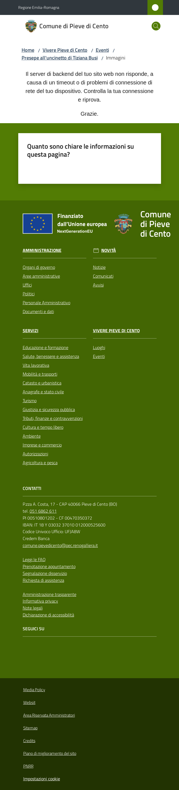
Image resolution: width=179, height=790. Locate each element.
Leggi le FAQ (34, 559)
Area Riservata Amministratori (49, 715)
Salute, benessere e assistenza (51, 356)
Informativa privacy (40, 601)
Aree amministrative (41, 276)
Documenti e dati (38, 311)
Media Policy (34, 689)
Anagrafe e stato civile (43, 391)
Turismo (30, 400)
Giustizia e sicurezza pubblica (49, 409)
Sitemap (30, 728)
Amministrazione (42, 250)
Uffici (27, 285)
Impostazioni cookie (41, 778)
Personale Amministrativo (46, 302)
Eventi (102, 50)
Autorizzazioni (35, 453)
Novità (108, 250)
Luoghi (99, 347)
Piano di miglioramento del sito (49, 753)
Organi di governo (39, 267)
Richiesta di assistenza (43, 580)
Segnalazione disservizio (45, 573)
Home (28, 50)
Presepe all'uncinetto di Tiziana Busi (60, 57)
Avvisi (98, 285)
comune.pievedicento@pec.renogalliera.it (60, 545)
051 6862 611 (43, 511)
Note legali (33, 608)
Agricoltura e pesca (40, 462)
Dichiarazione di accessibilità (48, 614)
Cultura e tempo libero (43, 427)
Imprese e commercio (42, 445)
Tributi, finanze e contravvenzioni (53, 418)
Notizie (99, 267)
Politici (29, 293)
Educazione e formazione (45, 347)
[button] (156, 26)
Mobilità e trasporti (40, 374)
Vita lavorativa (36, 365)
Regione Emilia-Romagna (38, 7)
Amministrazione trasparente (49, 594)
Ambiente (32, 436)
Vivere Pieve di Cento (65, 50)
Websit (29, 702)
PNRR (28, 766)
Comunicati (103, 276)
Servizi (30, 330)
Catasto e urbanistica (42, 382)
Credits (29, 740)
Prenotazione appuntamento (49, 566)
